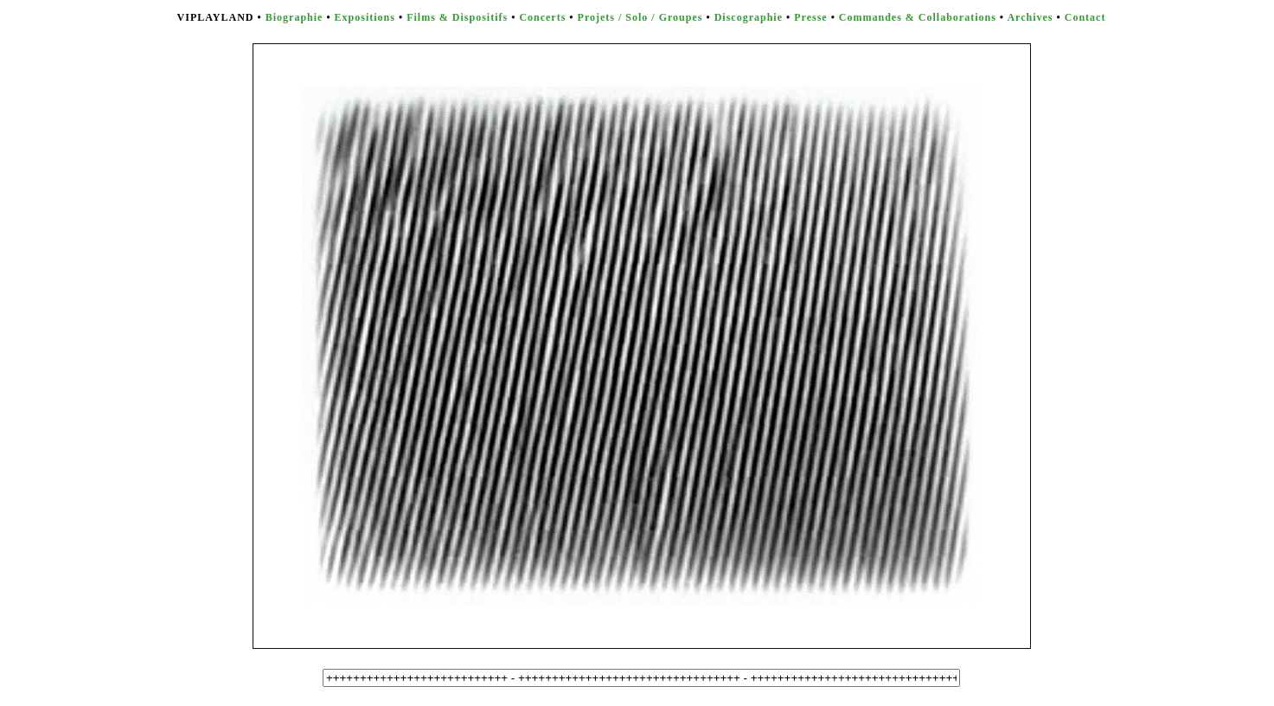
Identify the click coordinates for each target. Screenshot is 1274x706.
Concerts (542, 17)
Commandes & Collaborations (917, 17)
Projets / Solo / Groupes (640, 17)
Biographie (294, 17)
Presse (810, 17)
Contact (1085, 17)
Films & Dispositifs (457, 17)
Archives (1030, 17)
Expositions (365, 17)
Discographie (748, 17)
